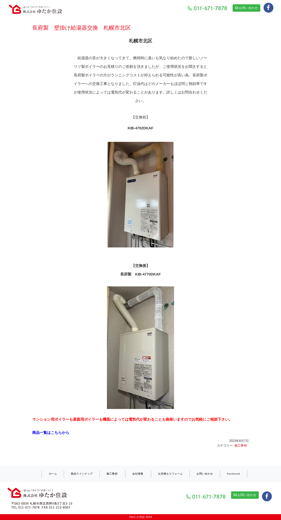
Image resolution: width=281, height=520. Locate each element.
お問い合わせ (246, 8)
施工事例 (240, 445)
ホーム (53, 473)
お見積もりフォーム (170, 473)
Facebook (233, 473)
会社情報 (137, 473)
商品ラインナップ (82, 473)
